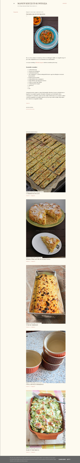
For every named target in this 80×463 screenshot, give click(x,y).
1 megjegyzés (32, 195)
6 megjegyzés (32, 327)
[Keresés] (65, 3)
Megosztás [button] (15, 12)
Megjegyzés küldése (30, 109)
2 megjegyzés (32, 452)
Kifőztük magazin (39, 62)
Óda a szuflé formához (34, 384)
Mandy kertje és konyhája (32, 3)
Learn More (62, 459)
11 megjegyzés (32, 261)
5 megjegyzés (32, 386)
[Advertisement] (46, 121)
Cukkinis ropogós (32, 193)
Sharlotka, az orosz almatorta (38, 259)
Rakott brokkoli (32, 450)
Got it (68, 459)
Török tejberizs (32, 325)
